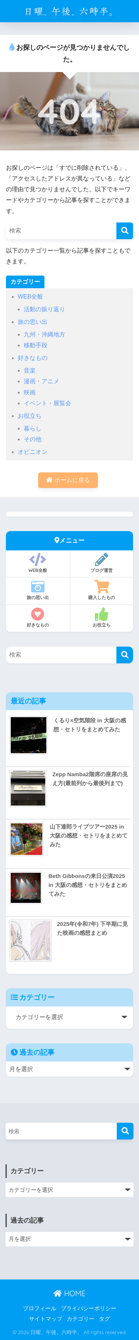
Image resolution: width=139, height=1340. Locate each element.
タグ (104, 1319)
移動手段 (35, 345)
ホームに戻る (68, 480)
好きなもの (32, 358)
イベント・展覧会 (47, 403)
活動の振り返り (44, 309)
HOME (69, 1293)
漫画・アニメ (41, 381)
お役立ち (30, 416)
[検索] (124, 230)
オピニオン (32, 452)
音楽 (30, 370)
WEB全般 (30, 296)
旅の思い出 (32, 322)
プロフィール (39, 1308)
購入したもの (102, 590)
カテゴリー (81, 1319)
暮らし (33, 428)
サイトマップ (45, 1319)
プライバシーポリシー (88, 1308)
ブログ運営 (102, 563)
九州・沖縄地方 (44, 334)
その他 (33, 439)
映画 (30, 392)
